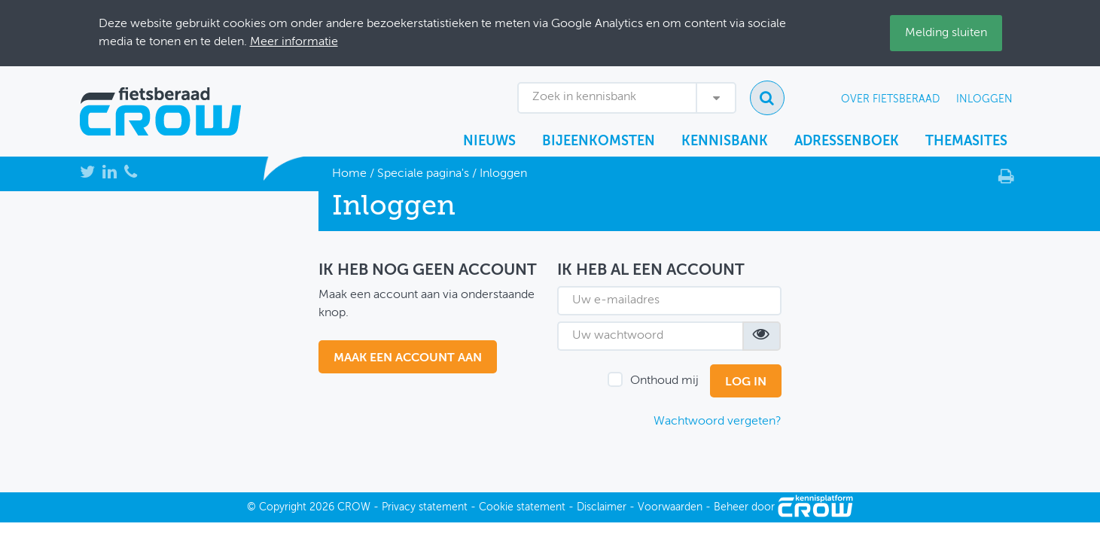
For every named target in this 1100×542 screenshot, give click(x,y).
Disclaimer (601, 507)
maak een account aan (408, 358)
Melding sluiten (946, 33)
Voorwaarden (670, 507)
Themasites (966, 141)
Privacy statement (425, 507)
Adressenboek (846, 141)
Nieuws (489, 141)
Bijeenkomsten (598, 141)
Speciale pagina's (423, 174)
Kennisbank (724, 141)
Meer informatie (294, 42)
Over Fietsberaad (890, 99)
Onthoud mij (664, 381)
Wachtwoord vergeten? (718, 422)
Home (349, 174)
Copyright (282, 507)
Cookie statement (522, 507)
